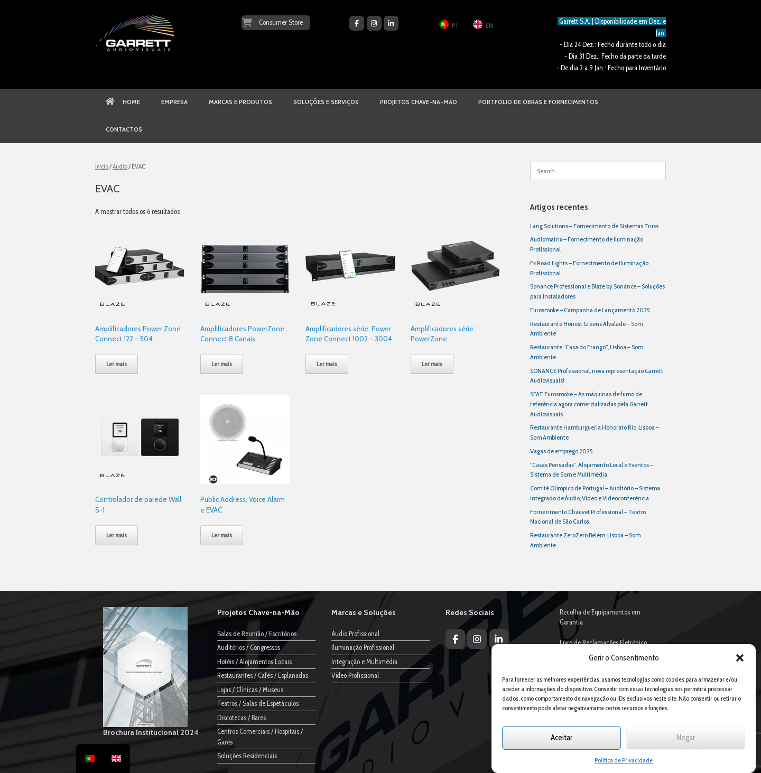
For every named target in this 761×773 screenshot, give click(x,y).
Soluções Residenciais (247, 755)
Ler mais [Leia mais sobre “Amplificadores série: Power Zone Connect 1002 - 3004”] (327, 364)
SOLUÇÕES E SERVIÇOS (326, 102)
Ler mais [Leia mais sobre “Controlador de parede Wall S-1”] (116, 535)
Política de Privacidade (624, 760)
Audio (120, 166)
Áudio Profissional (355, 633)
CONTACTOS (124, 129)
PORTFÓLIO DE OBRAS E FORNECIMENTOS (538, 102)
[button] (740, 658)
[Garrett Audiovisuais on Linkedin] (391, 23)
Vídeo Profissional (355, 675)
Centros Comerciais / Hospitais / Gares (260, 736)
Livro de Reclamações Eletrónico (603, 642)
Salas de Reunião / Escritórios (256, 633)
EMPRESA (174, 102)
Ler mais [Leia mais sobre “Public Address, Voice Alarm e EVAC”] (221, 535)
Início (101, 166)
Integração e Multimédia (364, 661)
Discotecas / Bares (241, 717)
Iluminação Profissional (362, 647)
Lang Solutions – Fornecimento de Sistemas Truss (594, 226)
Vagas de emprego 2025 (561, 451)
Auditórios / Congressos (248, 647)
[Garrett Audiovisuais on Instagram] (374, 23)
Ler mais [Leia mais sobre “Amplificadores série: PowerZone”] (432, 364)
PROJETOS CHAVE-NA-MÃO (418, 102)
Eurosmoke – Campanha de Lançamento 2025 (589, 310)
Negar (685, 737)
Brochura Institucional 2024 (151, 732)
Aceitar (561, 737)
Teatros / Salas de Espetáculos (258, 703)
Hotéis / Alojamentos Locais (254, 661)
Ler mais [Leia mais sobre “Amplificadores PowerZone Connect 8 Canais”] (221, 364)
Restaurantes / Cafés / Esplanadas (262, 675)
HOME (123, 102)
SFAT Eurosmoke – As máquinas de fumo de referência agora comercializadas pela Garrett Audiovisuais (589, 404)
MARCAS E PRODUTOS (240, 102)
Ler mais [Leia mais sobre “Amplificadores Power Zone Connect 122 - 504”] (116, 364)
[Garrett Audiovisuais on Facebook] (356, 23)
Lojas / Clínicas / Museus (250, 689)
